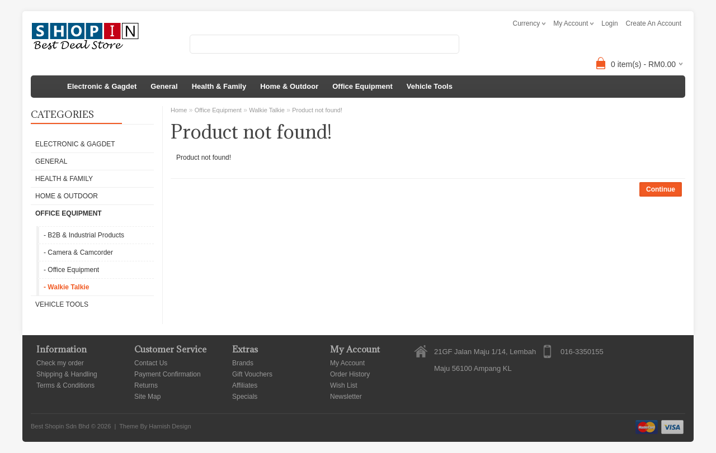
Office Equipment (362, 86)
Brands (242, 363)
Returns (146, 385)
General (163, 86)
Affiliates (244, 385)
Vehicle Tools (430, 86)
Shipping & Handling (66, 374)
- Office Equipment (71, 270)
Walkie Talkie (267, 110)
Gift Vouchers (252, 374)
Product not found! (317, 110)
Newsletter (346, 396)
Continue (660, 189)
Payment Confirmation (167, 374)
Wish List (343, 385)
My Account (347, 363)
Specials (244, 396)
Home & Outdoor (289, 86)
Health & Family (219, 86)
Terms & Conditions (65, 385)
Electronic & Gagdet (101, 86)
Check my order (60, 363)
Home (179, 110)
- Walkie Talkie (66, 287)
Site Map (147, 396)
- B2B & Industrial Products (84, 235)
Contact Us (150, 363)
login (609, 23)
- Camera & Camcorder (78, 252)
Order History (350, 374)
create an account (653, 23)
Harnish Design (170, 426)
